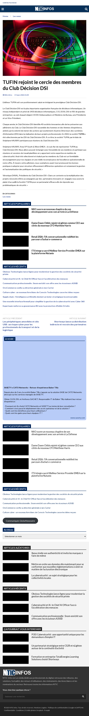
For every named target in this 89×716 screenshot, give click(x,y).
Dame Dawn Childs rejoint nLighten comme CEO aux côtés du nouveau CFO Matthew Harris (57, 224)
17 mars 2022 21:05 (21, 95)
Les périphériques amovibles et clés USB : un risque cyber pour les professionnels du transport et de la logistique (21, 325)
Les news (7, 197)
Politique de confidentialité (58, 708)
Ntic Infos (7, 95)
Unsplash (39, 710)
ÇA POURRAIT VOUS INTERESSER (22, 629)
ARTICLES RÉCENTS (15, 588)
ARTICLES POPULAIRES (17, 203)
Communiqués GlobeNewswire (20, 520)
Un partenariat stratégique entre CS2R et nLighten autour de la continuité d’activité (56, 647)
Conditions (20, 710)
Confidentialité (9, 710)
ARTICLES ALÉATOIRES (17, 547)
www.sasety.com (77, 418)
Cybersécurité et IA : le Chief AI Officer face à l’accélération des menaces (35, 279)
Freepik (47, 710)
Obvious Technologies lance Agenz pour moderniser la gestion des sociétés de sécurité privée (43, 494)
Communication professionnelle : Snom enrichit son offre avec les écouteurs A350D (40, 283)
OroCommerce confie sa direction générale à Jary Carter (28, 288)
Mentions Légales (40, 708)
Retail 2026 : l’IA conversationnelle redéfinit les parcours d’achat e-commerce (55, 238)
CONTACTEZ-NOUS (9, 3)
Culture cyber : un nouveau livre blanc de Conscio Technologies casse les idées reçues (41, 292)
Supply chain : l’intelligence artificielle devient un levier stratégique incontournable (40, 297)
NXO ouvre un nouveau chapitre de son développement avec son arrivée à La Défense (54, 210)
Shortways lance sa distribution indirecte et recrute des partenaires (68, 323)
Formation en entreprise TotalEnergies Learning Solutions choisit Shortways (55, 658)
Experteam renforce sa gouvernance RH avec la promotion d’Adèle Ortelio (36, 306)
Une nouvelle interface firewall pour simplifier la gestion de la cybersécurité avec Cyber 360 (43, 301)
